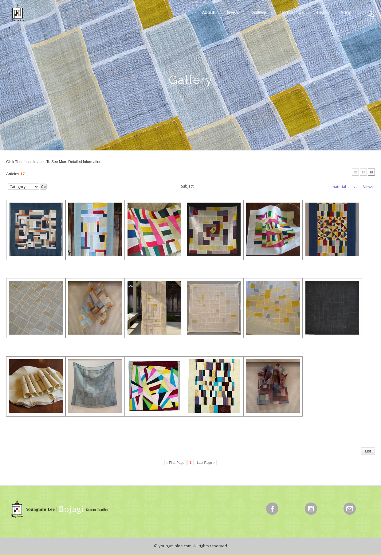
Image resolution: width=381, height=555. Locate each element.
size (356, 186)
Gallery (258, 12)
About (208, 12)
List (368, 451)
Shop (346, 12)
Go (43, 186)
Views (368, 186)
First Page (176, 462)
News (233, 12)
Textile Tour (291, 12)
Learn (323, 12)
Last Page (204, 462)
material (340, 186)
